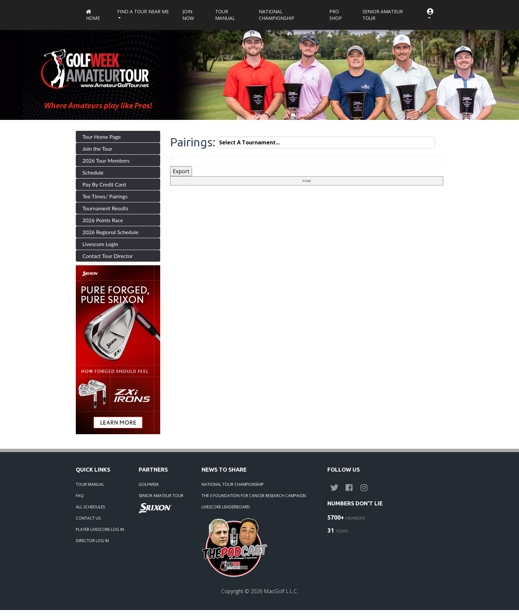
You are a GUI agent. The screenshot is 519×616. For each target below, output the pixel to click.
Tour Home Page (101, 136)
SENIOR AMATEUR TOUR (161, 495)
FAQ (80, 495)
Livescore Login (100, 244)
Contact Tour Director (107, 256)
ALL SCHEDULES (90, 507)
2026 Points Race (102, 220)
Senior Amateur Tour (382, 14)
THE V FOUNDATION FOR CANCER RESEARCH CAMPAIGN (254, 495)
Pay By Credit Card (104, 184)
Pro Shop (335, 14)
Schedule (93, 172)
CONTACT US (88, 518)
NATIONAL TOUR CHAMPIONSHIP (233, 484)
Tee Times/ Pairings (104, 196)
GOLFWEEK (149, 484)
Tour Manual (225, 14)
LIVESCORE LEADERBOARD (226, 507)
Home (93, 15)
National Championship (276, 14)
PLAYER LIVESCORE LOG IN (100, 529)
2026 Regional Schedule (110, 232)
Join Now (188, 14)
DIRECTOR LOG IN (92, 540)
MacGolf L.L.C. (281, 591)
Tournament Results (105, 208)
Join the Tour (97, 148)
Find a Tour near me (143, 11)
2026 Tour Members (105, 160)
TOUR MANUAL (90, 484)
